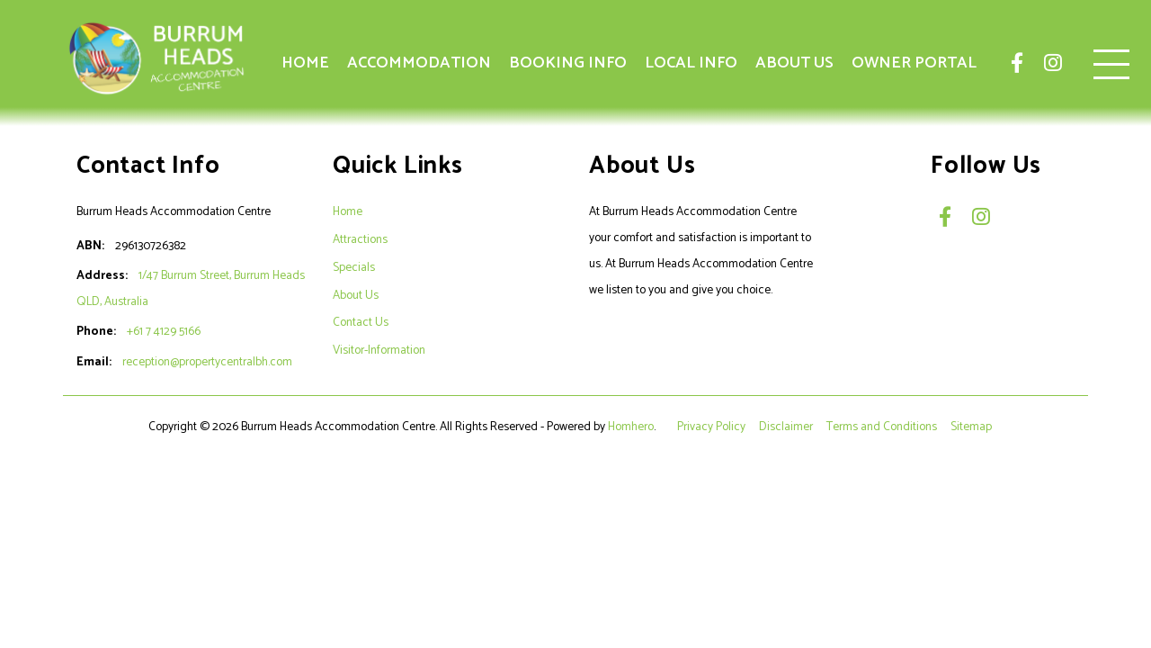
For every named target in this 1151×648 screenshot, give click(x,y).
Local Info (691, 63)
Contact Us (360, 322)
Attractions (360, 239)
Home (305, 63)
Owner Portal (914, 63)
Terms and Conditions (883, 426)
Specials (354, 267)
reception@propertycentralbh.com (207, 362)
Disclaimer (787, 426)
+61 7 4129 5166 (164, 331)
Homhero (631, 426)
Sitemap (972, 426)
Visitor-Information (379, 350)
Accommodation (419, 63)
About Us (794, 63)
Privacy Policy (712, 426)
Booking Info (568, 63)
